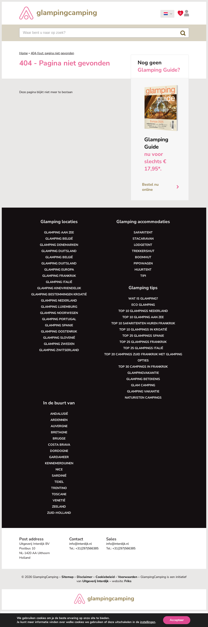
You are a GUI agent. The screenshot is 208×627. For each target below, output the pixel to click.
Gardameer (59, 457)
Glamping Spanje (59, 325)
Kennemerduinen (59, 463)
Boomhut (143, 257)
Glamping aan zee (59, 232)
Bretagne (59, 432)
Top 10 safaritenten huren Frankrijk (143, 323)
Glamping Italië (59, 282)
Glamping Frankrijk (59, 276)
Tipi (143, 276)
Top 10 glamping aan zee (143, 317)
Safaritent (143, 232)
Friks (127, 581)
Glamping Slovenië (59, 338)
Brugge (59, 438)
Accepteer (177, 620)
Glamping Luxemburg (59, 307)
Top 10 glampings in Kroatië (143, 329)
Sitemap (67, 577)
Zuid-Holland (59, 513)
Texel (59, 482)
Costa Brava (59, 445)
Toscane (59, 494)
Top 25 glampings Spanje (143, 336)
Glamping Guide (156, 143)
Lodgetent (143, 245)
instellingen (147, 622)
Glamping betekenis (143, 379)
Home (23, 53)
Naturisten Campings (143, 398)
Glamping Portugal (59, 319)
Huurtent (143, 270)
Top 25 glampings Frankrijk (143, 342)
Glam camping (143, 385)
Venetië (59, 500)
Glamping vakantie (143, 391)
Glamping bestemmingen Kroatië (59, 294)
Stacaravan (143, 239)
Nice (59, 469)
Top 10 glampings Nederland (143, 311)
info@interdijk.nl (80, 544)
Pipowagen (143, 263)
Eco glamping (143, 305)
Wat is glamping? (143, 298)
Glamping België (59, 239)
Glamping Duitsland (59, 251)
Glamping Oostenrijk (59, 331)
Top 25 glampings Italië (143, 348)
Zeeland (59, 507)
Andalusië (59, 414)
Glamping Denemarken (59, 245)
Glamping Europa (59, 270)
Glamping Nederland (59, 300)
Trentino (59, 488)
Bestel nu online (162, 187)
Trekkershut (143, 251)
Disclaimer (84, 577)
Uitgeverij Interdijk (95, 581)
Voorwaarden (127, 577)
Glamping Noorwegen (59, 313)
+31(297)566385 (86, 548)
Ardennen (58, 420)
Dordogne (59, 451)
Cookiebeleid (105, 577)
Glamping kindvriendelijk (59, 288)
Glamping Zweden (59, 344)
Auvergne (59, 426)
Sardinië (59, 476)
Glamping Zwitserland (59, 350)
